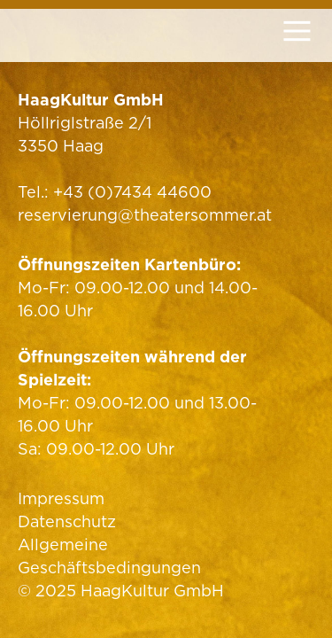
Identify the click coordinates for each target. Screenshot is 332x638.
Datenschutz (67, 521)
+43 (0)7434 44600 (132, 192)
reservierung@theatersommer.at (145, 215)
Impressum (61, 498)
